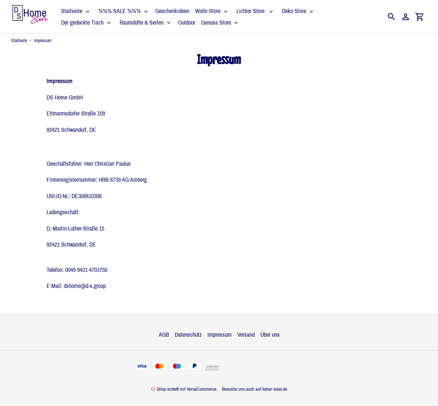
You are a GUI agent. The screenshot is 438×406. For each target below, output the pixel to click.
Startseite (19, 41)
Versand (246, 334)
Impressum (219, 334)
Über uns (270, 334)
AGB (164, 334)
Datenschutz (188, 334)
